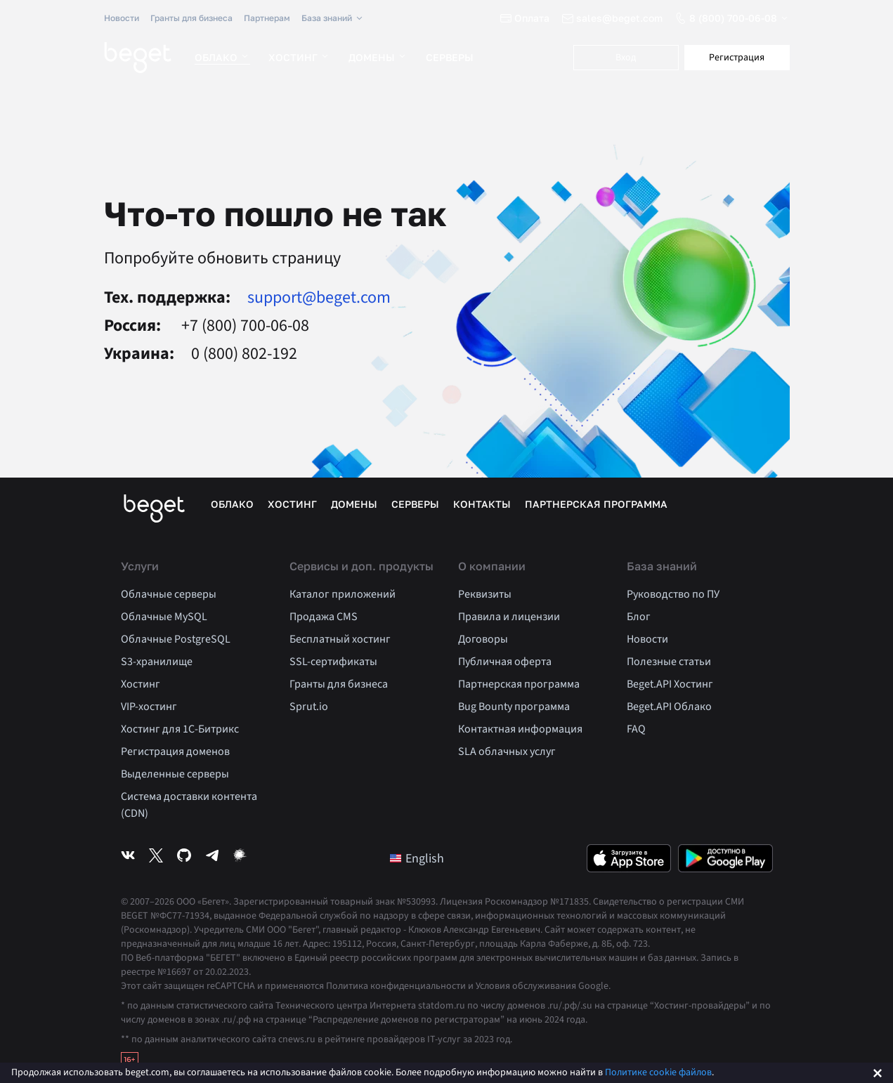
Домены (378, 57)
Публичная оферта (505, 661)
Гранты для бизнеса (191, 18)
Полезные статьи (669, 661)
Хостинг (299, 57)
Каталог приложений (342, 594)
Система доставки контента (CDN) (189, 805)
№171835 (569, 902)
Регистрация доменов (175, 751)
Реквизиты (484, 594)
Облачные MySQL (164, 616)
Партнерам (267, 18)
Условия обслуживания (526, 986)
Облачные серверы (168, 594)
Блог (639, 616)
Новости (121, 18)
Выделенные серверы (175, 774)
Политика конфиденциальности (396, 986)
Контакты (482, 504)
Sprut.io (308, 706)
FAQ (636, 729)
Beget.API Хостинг (670, 684)
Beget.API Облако (669, 706)
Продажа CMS (323, 616)
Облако (222, 57)
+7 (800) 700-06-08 (243, 326)
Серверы (450, 57)
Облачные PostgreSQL (175, 639)
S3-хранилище (157, 661)
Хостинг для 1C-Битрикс (180, 729)
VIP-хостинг (149, 706)
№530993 (416, 902)
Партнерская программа (596, 504)
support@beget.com (319, 298)
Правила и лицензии (509, 616)
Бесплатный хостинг (340, 639)
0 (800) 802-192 (244, 354)
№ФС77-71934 (179, 916)
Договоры (483, 639)
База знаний (333, 18)
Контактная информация (520, 729)
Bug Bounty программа (514, 706)
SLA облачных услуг (507, 751)
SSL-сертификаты (333, 661)
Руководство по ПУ (673, 594)
